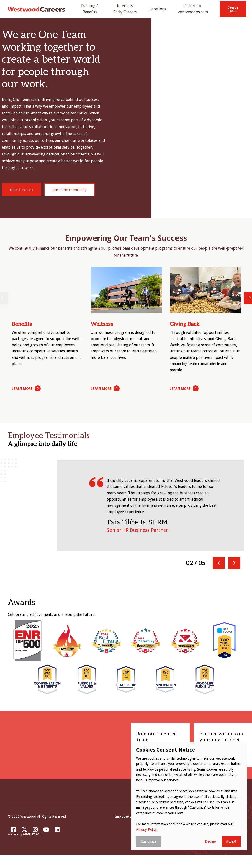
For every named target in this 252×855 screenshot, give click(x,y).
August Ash (32, 834)
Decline (210, 841)
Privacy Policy (146, 829)
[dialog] (189, 796)
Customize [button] (148, 841)
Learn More (22, 389)
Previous (219, 563)
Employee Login (126, 817)
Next (234, 563)
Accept (231, 841)
